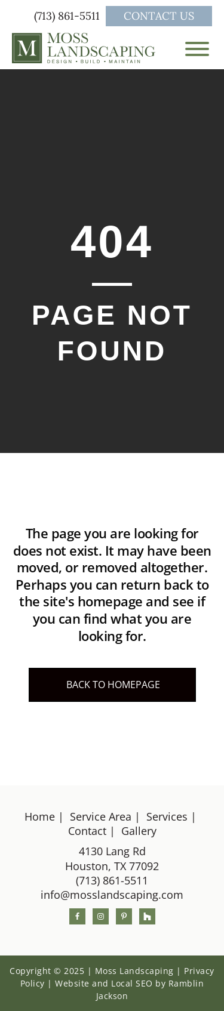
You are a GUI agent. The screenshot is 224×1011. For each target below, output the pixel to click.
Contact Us (159, 16)
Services (167, 816)
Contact (87, 831)
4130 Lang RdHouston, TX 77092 (112, 858)
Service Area (100, 816)
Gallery (139, 831)
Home (39, 816)
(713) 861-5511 (68, 16)
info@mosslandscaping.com (112, 894)
